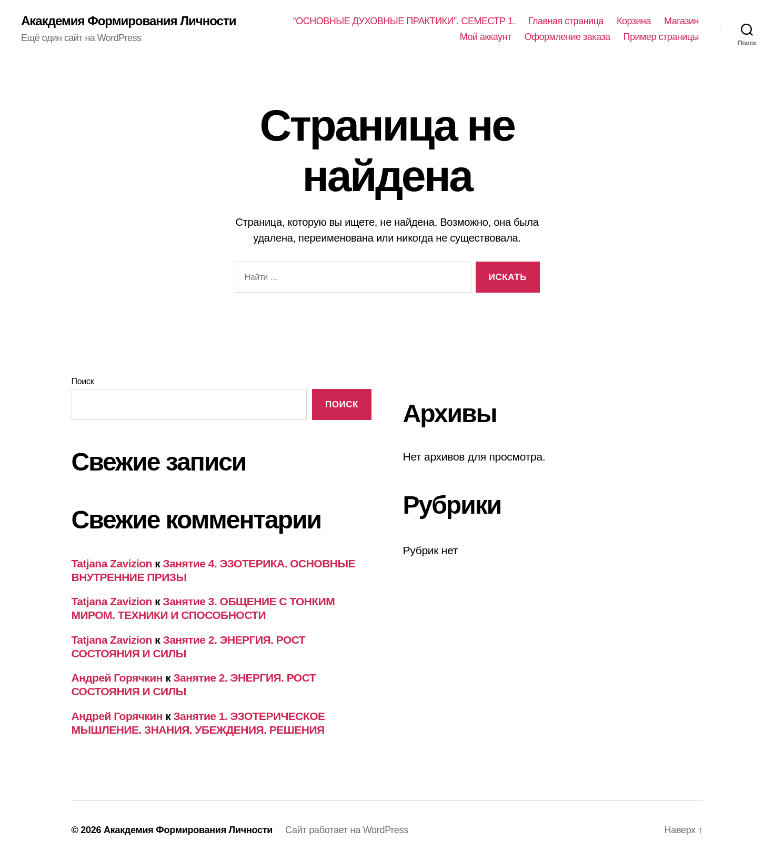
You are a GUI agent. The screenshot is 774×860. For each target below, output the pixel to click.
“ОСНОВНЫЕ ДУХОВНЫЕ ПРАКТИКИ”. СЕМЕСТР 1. (404, 21)
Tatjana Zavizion (112, 563)
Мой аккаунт (485, 37)
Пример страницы (661, 37)
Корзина (634, 21)
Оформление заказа (567, 37)
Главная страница (566, 21)
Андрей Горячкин (117, 678)
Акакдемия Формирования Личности (128, 21)
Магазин (681, 21)
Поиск (83, 381)
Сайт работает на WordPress (346, 830)
